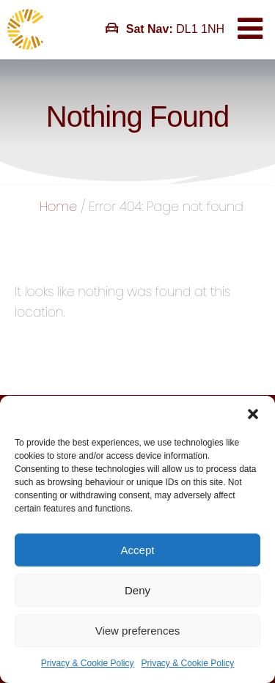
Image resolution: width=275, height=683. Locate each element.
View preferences (137, 630)
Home (58, 206)
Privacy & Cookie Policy (87, 663)
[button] (253, 414)
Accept (138, 550)
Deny (137, 590)
